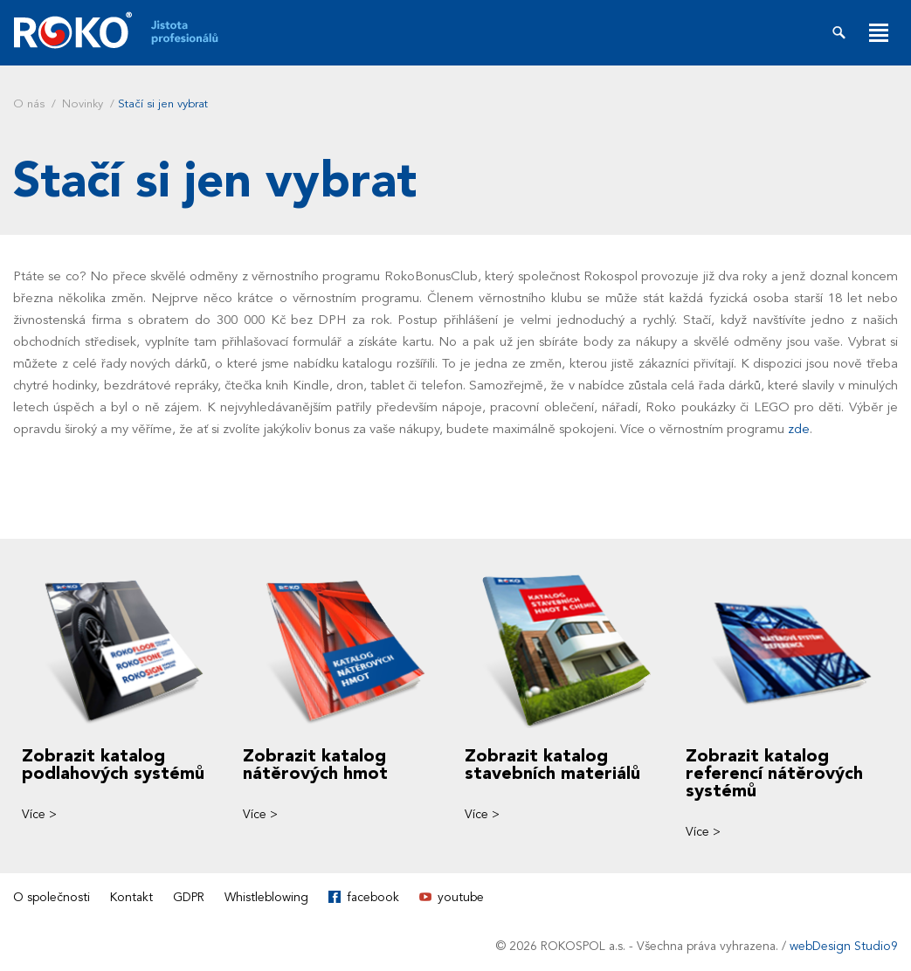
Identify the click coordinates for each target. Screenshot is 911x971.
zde (799, 428)
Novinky (82, 104)
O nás (29, 104)
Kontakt (131, 897)
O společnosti (51, 897)
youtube (461, 897)
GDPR (188, 897)
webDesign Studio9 (844, 946)
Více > (39, 814)
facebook (373, 897)
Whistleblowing (266, 897)
